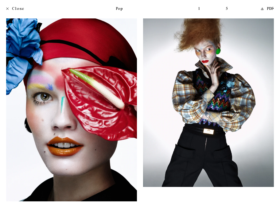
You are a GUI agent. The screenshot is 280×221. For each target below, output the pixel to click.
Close (15, 9)
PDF (267, 9)
